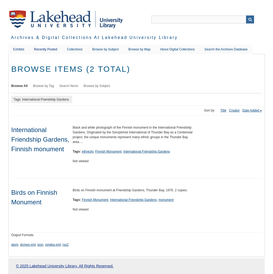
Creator (234, 110)
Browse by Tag (43, 86)
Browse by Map (139, 49)
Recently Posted (45, 49)
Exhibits (18, 49)
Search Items (68, 86)
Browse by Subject (105, 49)
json (40, 245)
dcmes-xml (28, 245)
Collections (75, 49)
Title (223, 110)
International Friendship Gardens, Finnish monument (40, 139)
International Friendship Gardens (146, 151)
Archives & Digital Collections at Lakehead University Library (94, 37)
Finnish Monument (108, 151)
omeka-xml (53, 245)
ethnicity (87, 151)
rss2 (66, 245)
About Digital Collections (177, 49)
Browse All (19, 86)
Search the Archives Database (225, 49)
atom (14, 245)
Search (250, 19)
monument (166, 200)
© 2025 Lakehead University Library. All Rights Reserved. (65, 266)
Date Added (250, 110)
